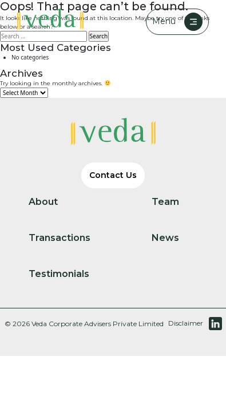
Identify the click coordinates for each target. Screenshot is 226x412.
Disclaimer (185, 323)
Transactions (69, 238)
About (53, 202)
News (175, 238)
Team (175, 202)
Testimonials (68, 274)
